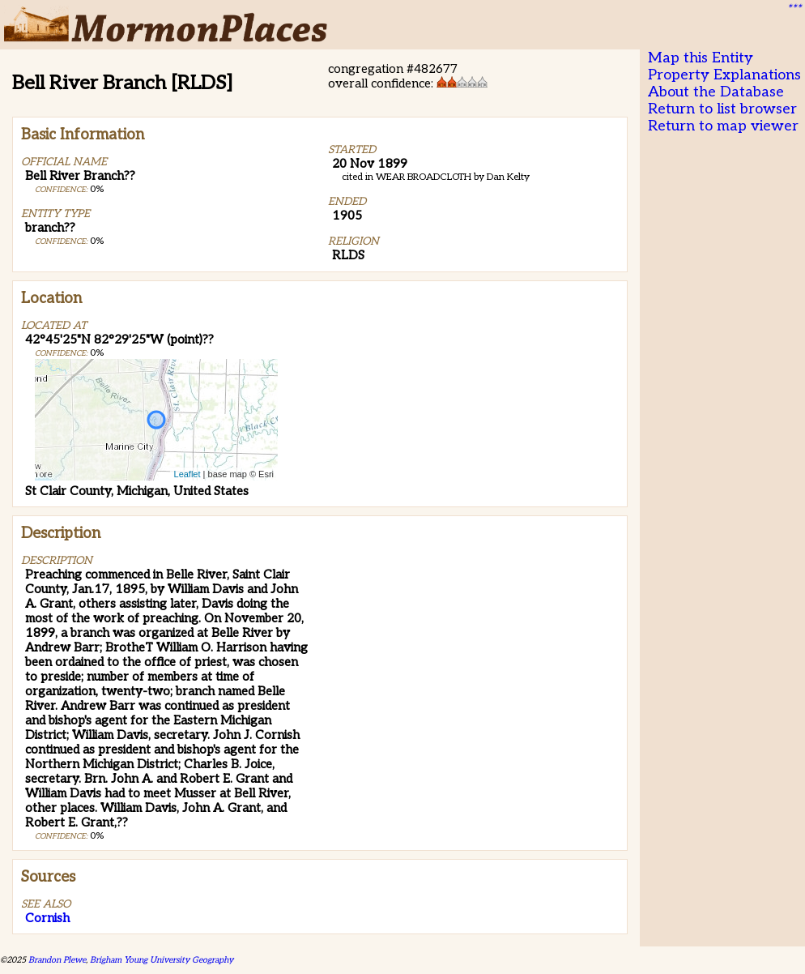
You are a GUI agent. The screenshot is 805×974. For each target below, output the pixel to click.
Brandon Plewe (57, 960)
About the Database (716, 91)
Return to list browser (722, 108)
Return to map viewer (723, 126)
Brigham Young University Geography (161, 960)
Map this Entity (700, 57)
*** (793, 9)
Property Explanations (724, 74)
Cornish (47, 918)
